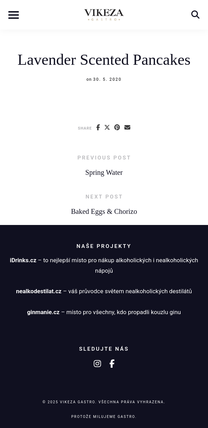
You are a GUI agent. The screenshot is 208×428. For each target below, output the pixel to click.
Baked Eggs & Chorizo (104, 211)
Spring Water (104, 172)
